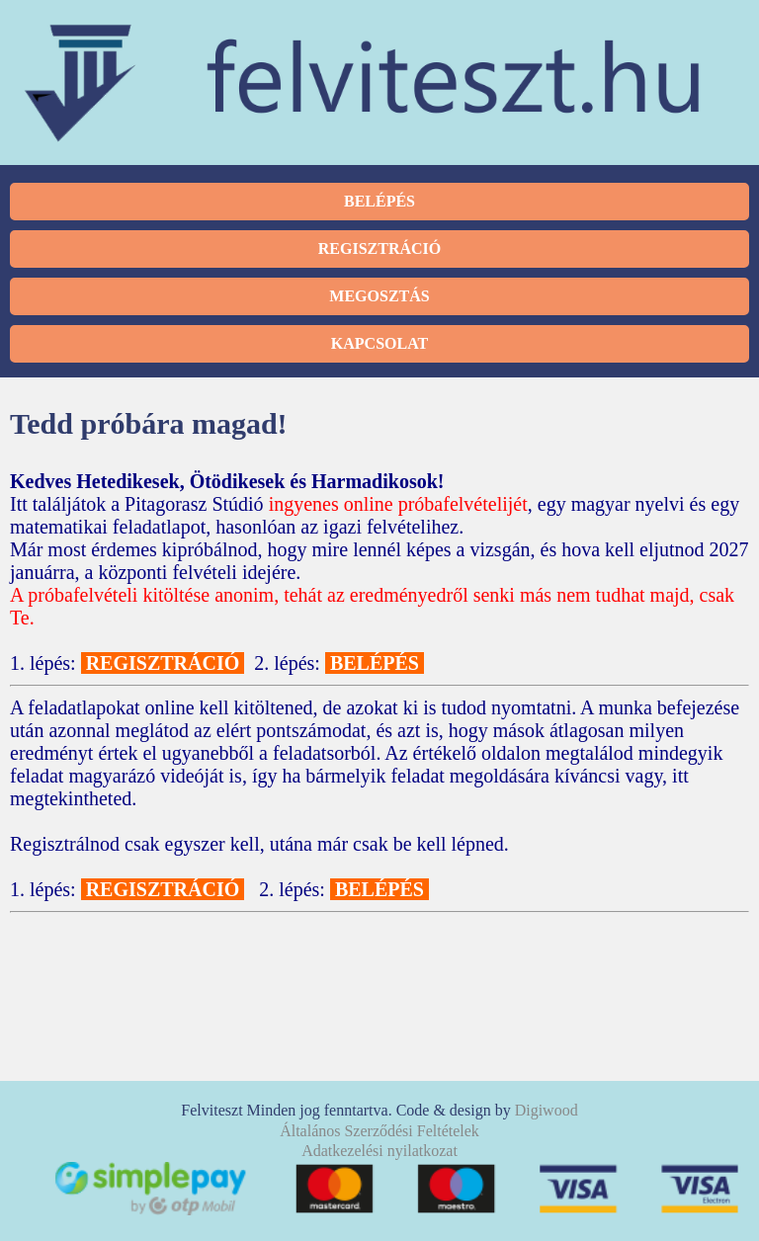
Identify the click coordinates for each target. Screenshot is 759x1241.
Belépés (379, 201)
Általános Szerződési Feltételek (379, 1130)
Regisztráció (379, 248)
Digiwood (546, 1110)
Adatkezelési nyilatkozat (379, 1150)
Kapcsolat (379, 343)
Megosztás (379, 296)
